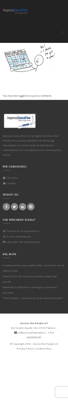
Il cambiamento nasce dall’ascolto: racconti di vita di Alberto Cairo (33, 268)
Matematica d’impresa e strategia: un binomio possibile (30, 290)
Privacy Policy (25, 348)
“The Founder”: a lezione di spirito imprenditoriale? (33, 298)
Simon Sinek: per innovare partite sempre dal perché (30, 279)
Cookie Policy (43, 348)
